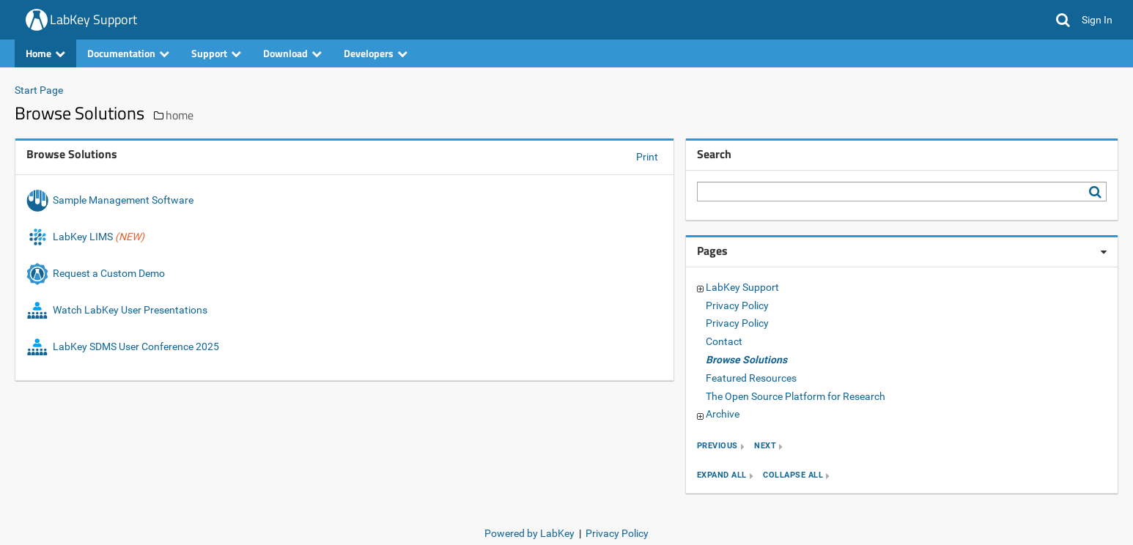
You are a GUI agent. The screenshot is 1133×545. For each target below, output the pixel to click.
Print (647, 157)
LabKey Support (93, 19)
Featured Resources (751, 378)
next (765, 446)
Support (216, 53)
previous (717, 446)
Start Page (39, 90)
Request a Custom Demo (96, 273)
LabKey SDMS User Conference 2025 (122, 346)
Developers (375, 53)
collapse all (793, 476)
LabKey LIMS (85, 236)
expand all (722, 476)
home (179, 115)
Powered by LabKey (529, 533)
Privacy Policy (737, 305)
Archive (722, 414)
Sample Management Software (111, 200)
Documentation (128, 53)
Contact (724, 341)
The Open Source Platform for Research (795, 396)
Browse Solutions (746, 360)
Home (45, 53)
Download (292, 53)
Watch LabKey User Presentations (116, 310)
